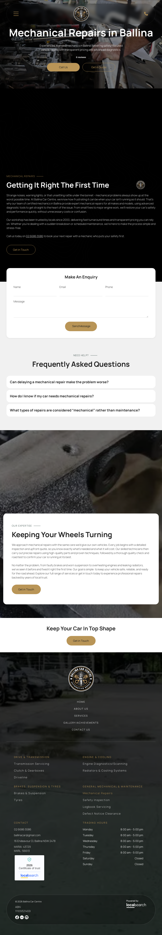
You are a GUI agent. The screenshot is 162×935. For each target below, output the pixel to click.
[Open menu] (16, 13)
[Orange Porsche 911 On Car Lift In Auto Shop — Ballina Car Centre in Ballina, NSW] (81, 476)
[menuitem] (81, 703)
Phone (109, 287)
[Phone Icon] (146, 15)
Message (19, 301)
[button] (81, 382)
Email (62, 287)
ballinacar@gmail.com (27, 835)
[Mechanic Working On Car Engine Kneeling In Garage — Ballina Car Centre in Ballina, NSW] (81, 134)
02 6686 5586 (34, 236)
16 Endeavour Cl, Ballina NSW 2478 (34, 841)
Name (17, 287)
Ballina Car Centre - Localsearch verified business (29, 867)
